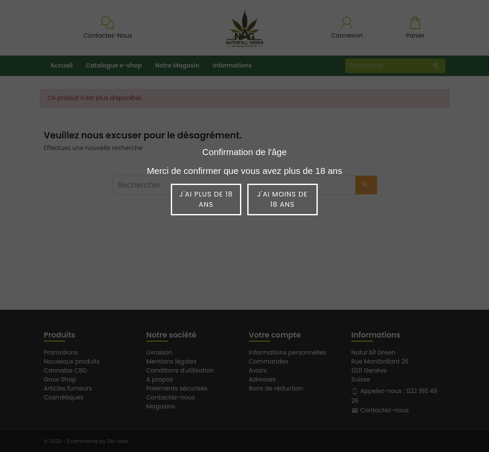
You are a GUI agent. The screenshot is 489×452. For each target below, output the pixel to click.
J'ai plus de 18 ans (206, 199)
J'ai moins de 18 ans (282, 199)
